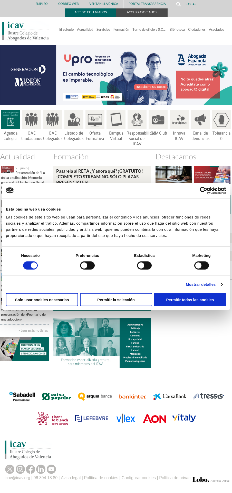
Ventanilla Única (103, 3)
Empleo (41, 3)
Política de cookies (101, 478)
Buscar (186, 4)
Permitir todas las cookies (190, 300)
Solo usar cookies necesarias (42, 300)
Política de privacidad (178, 478)
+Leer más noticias (33, 330)
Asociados (216, 29)
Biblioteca (177, 29)
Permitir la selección (116, 300)
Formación (121, 29)
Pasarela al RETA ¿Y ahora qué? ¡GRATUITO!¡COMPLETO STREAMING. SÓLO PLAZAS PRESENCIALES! (99, 177)
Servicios (103, 29)
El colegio (66, 29)
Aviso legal (71, 478)
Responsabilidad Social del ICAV (141, 138)
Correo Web (68, 3)
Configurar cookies (139, 478)
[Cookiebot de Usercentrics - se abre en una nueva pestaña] (203, 190)
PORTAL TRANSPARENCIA (147, 3)
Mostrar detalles (201, 284)
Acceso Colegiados (90, 12)
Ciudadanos (197, 29)
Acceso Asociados (142, 12)
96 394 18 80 (45, 478)
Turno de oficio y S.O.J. (149, 29)
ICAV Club (158, 133)
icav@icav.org (17, 478)
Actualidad (85, 29)
